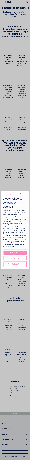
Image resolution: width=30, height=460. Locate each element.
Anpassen (15, 258)
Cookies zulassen (15, 253)
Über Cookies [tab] (23, 194)
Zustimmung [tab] (7, 194)
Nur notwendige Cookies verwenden (15, 264)
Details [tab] (15, 194)
